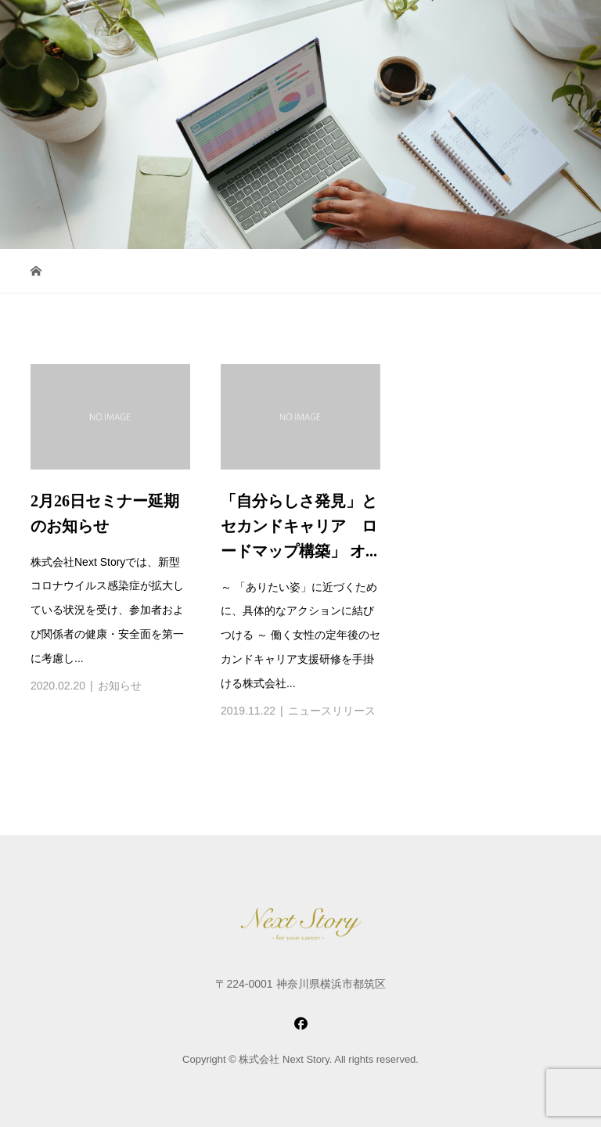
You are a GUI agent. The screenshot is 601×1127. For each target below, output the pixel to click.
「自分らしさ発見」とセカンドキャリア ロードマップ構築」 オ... (299, 526)
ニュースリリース (332, 710)
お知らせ (120, 685)
